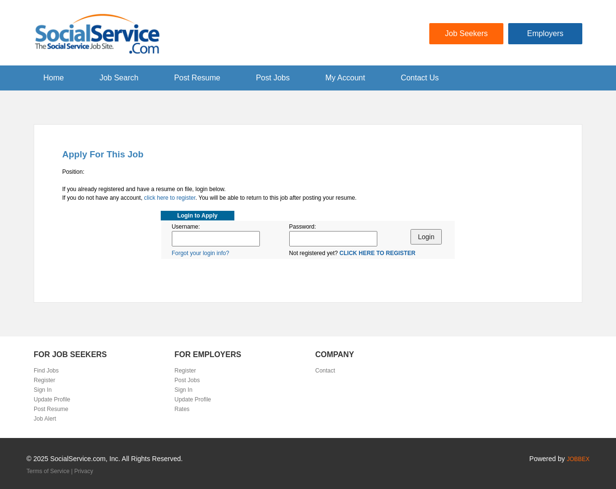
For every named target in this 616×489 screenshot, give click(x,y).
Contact (325, 370)
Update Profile (52, 399)
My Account (345, 78)
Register (44, 380)
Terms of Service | (50, 471)
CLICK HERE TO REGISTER (377, 253)
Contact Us (420, 78)
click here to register (169, 197)
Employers (545, 33)
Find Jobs (46, 370)
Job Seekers (466, 33)
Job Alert (45, 418)
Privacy (83, 471)
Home (53, 78)
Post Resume (197, 78)
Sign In (42, 389)
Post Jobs (273, 78)
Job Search (119, 78)
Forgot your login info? (200, 253)
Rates (182, 409)
